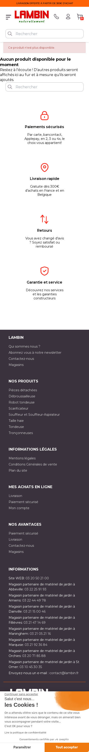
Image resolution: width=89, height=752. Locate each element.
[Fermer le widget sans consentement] (21, 694)
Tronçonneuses (21, 433)
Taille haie (16, 421)
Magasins (16, 365)
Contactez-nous (21, 359)
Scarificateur (18, 408)
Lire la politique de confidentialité (25, 732)
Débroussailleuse (22, 396)
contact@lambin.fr (64, 673)
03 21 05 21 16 (40, 634)
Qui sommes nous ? (24, 346)
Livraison (15, 496)
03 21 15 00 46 (34, 611)
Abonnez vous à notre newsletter (35, 353)
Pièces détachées (23, 390)
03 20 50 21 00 (37, 578)
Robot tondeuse (22, 402)
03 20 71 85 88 (34, 656)
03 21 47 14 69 (35, 623)
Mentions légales (22, 458)
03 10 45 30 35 (30, 667)
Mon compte (19, 508)
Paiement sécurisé (23, 502)
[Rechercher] (44, 33)
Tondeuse (16, 427)
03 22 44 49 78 (34, 600)
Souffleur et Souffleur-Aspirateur (34, 415)
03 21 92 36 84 (36, 645)
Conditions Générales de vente (33, 464)
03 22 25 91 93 (35, 589)
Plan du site (18, 470)
